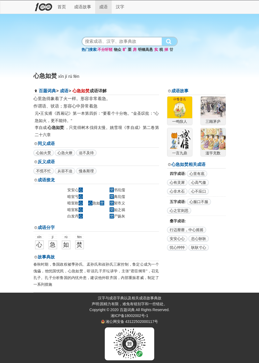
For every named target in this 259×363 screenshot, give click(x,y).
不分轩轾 (105, 49)
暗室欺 (75, 203)
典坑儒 (117, 196)
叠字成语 (177, 221)
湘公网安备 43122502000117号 (132, 321)
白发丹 (75, 216)
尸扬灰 (117, 216)
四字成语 (177, 173)
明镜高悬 (145, 49)
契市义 (117, 203)
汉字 (120, 7)
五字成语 (177, 202)
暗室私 (75, 209)
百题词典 (47, 91)
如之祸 (117, 209)
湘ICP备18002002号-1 (129, 316)
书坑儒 (117, 190)
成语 (103, 7)
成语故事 (82, 7)
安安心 (75, 190)
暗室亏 (75, 196)
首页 (61, 7)
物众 (117, 49)
